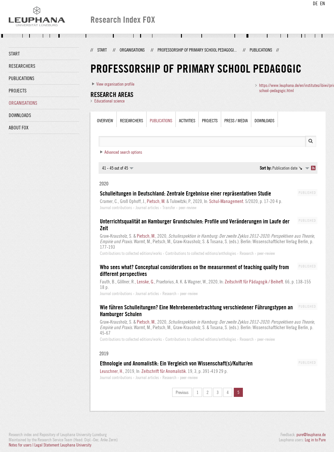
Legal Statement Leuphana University (62, 444)
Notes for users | (21, 444)
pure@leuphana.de (311, 434)
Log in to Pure (315, 439)
